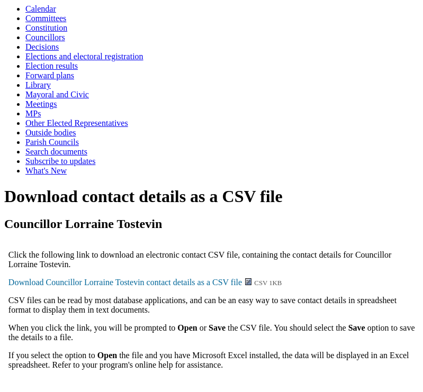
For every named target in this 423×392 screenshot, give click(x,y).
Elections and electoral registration (84, 56)
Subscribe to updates (60, 161)
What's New (46, 170)
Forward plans (49, 75)
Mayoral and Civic (57, 94)
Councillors (45, 37)
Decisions (42, 46)
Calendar (40, 8)
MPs (33, 113)
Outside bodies (50, 132)
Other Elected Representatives (76, 122)
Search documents (56, 151)
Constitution (46, 27)
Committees (45, 18)
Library (38, 84)
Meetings (41, 103)
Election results (51, 65)
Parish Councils (52, 142)
